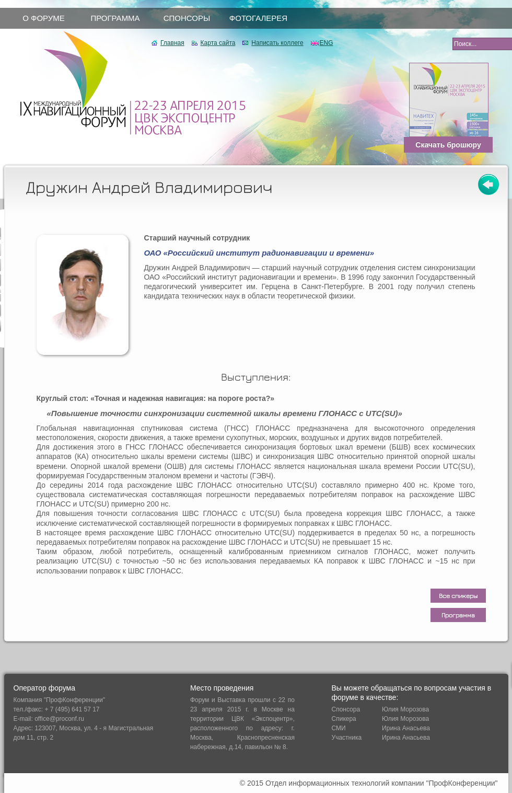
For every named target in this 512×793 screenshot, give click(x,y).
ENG (326, 43)
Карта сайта (218, 43)
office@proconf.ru (59, 718)
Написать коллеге (277, 43)
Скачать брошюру (448, 145)
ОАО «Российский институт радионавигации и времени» (259, 252)
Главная (172, 43)
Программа (458, 615)
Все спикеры (458, 596)
